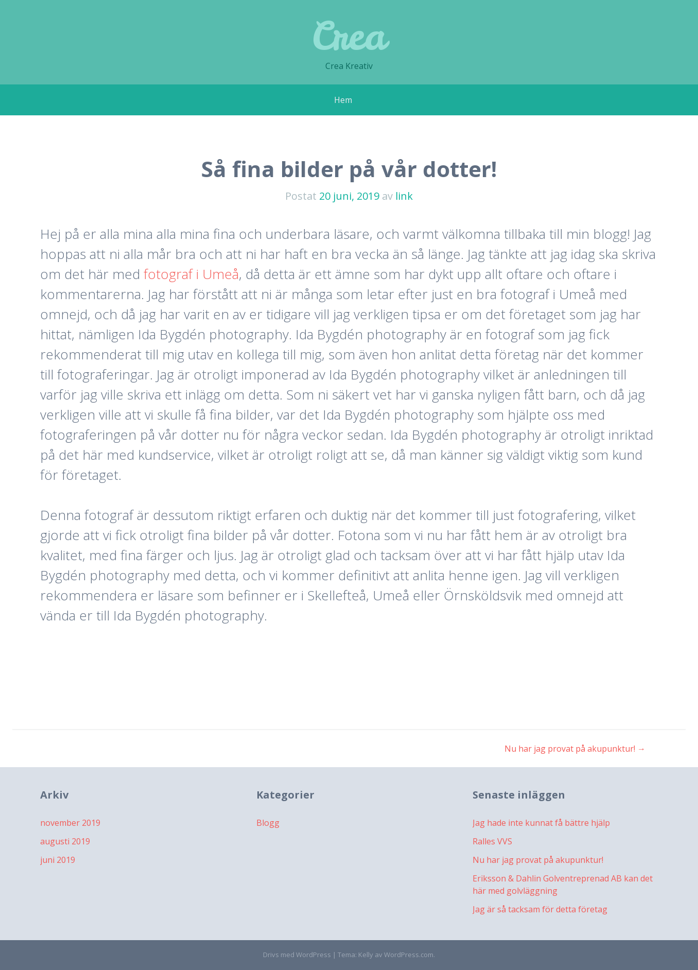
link (404, 196)
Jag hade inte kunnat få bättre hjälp (541, 822)
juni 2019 (57, 859)
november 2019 (70, 822)
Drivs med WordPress (297, 954)
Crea (349, 35)
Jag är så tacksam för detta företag (540, 909)
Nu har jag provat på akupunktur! (574, 748)
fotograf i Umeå (191, 274)
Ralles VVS (492, 841)
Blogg (268, 822)
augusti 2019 (65, 841)
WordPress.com (408, 954)
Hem (343, 100)
